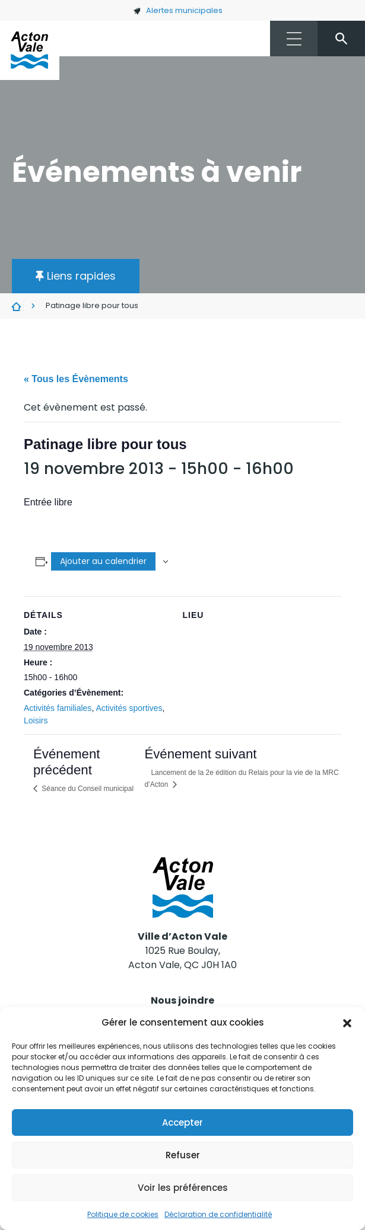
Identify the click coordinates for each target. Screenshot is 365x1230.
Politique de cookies (122, 1214)
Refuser (183, 1155)
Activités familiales (57, 708)
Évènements (16, 306)
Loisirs (35, 720)
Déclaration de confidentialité (218, 1214)
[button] (347, 1023)
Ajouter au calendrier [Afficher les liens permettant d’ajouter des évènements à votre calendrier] (103, 561)
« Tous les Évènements (76, 379)
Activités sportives (129, 708)
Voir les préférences (183, 1187)
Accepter (182, 1122)
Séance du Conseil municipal (87, 788)
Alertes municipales (178, 10)
